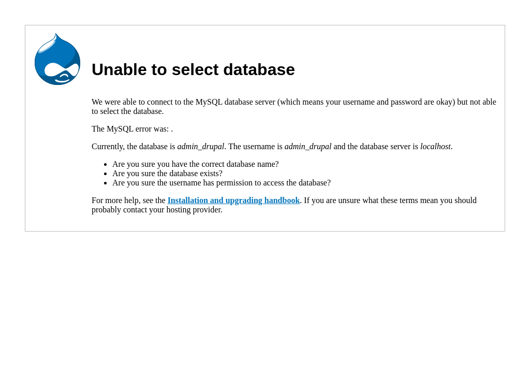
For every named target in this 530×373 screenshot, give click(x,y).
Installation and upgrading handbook (234, 200)
